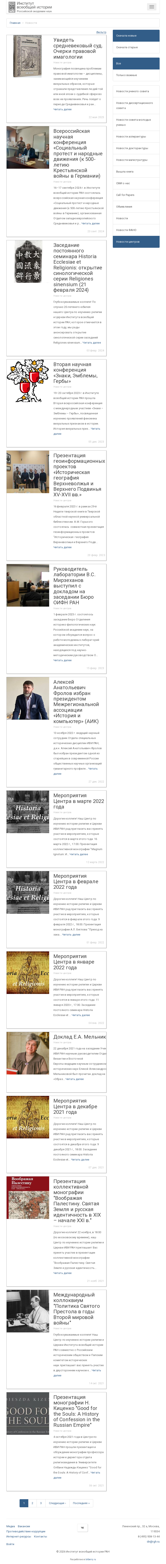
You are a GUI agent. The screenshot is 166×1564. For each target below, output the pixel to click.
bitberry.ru (91, 1559)
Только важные (126, 75)
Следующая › (57, 1503)
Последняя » (81, 1503)
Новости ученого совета (132, 91)
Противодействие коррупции (26, 1531)
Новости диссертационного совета (134, 105)
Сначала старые (127, 47)
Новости (122, 218)
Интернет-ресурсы (18, 1536)
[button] (101, 32)
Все (118, 63)
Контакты (40, 1536)
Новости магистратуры (131, 159)
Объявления (124, 206)
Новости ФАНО (126, 230)
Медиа (10, 1526)
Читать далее (62, 109)
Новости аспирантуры (131, 136)
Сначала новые (126, 35)
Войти (10, 1544)
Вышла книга (124, 171)
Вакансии (24, 1526)
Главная (15, 22)
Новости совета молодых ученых (133, 122)
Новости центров (128, 241)
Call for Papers (125, 195)
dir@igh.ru (153, 1541)
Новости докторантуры (132, 148)
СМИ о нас (123, 183)
